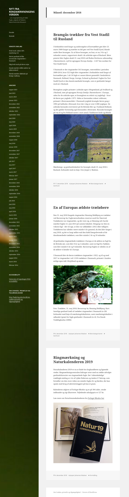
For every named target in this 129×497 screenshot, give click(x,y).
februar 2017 (13, 176)
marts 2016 (13, 215)
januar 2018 (13, 147)
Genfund (56, 186)
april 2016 (12, 211)
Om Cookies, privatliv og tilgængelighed (67, 492)
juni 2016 (12, 204)
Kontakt (11, 36)
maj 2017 (12, 165)
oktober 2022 (13, 111)
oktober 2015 (13, 229)
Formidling (93, 475)
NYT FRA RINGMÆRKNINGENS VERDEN (22, 11)
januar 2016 (13, 219)
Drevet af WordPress (89, 492)
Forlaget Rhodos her (96, 398)
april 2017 (12, 168)
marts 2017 (13, 172)
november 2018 (14, 136)
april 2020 (12, 125)
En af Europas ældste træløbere (81, 207)
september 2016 (14, 194)
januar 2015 (13, 240)
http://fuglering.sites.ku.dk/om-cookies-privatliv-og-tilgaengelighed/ (19, 299)
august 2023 (13, 90)
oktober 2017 (13, 158)
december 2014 (14, 244)
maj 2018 (12, 143)
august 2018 (13, 140)
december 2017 (14, 151)
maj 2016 (12, 208)
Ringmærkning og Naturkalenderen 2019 (73, 359)
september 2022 (14, 115)
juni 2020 (12, 118)
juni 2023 (12, 93)
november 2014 (14, 247)
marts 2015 (13, 237)
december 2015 (14, 222)
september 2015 (14, 233)
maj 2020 (12, 122)
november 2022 (14, 108)
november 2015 (14, 226)
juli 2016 (12, 201)
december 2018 (14, 133)
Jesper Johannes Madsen (79, 184)
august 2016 (13, 197)
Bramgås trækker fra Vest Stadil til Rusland (81, 36)
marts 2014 (13, 262)
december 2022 (14, 104)
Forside (11, 32)
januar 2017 (13, 179)
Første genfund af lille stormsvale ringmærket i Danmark (17, 59)
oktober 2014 (13, 251)
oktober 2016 (13, 190)
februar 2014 (13, 265)
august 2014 (13, 258)
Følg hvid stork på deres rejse (19, 64)
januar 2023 (13, 100)
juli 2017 (12, 161)
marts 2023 (13, 97)
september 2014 (14, 254)
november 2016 (14, 186)
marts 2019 (13, 129)
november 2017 (14, 154)
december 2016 (14, 183)
